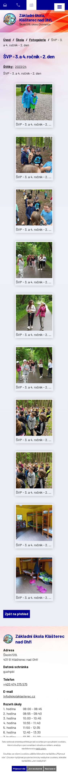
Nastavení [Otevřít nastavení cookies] (50, 768)
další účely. (41, 748)
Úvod (7, 40)
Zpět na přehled (16, 614)
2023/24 (20, 67)
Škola (20, 40)
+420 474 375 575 (15, 684)
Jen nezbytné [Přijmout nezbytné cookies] (35, 768)
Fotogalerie (37, 40)
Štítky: (8, 67)
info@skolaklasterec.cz (19, 696)
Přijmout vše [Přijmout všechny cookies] (19, 768)
